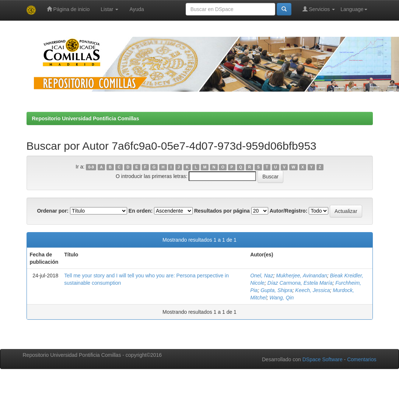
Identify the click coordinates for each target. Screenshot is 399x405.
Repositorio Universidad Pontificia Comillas (85, 118)
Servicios (318, 9)
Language (353, 9)
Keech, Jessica (312, 290)
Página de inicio (68, 9)
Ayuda (136, 9)
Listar (109, 9)
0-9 (91, 167)
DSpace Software (322, 359)
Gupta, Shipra (276, 290)
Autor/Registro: (289, 211)
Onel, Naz (261, 275)
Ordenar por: (53, 211)
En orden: (141, 211)
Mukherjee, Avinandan (301, 275)
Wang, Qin (281, 298)
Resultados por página (222, 211)
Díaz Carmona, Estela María (300, 283)
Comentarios (361, 359)
